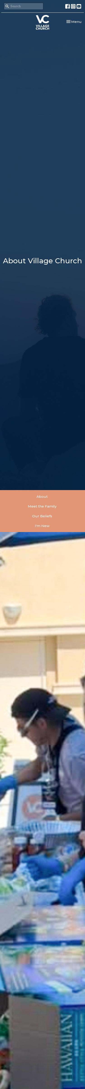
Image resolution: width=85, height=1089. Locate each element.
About (42, 496)
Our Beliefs (42, 516)
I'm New (42, 526)
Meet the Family (42, 506)
